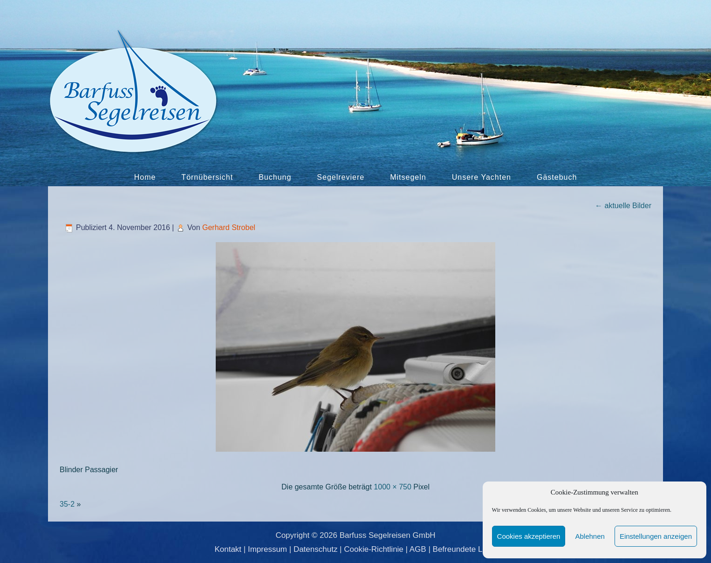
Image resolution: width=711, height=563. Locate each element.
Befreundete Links (465, 549)
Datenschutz (316, 549)
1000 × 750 (392, 487)
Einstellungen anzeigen (656, 536)
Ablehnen (589, 536)
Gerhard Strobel (228, 227)
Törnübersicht (207, 177)
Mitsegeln (408, 177)
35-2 (67, 504)
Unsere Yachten (481, 177)
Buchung (275, 177)
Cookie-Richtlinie (373, 549)
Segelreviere (340, 177)
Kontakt (227, 549)
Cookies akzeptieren (529, 536)
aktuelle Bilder (623, 206)
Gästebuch (557, 177)
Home (145, 177)
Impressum (267, 549)
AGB (418, 549)
